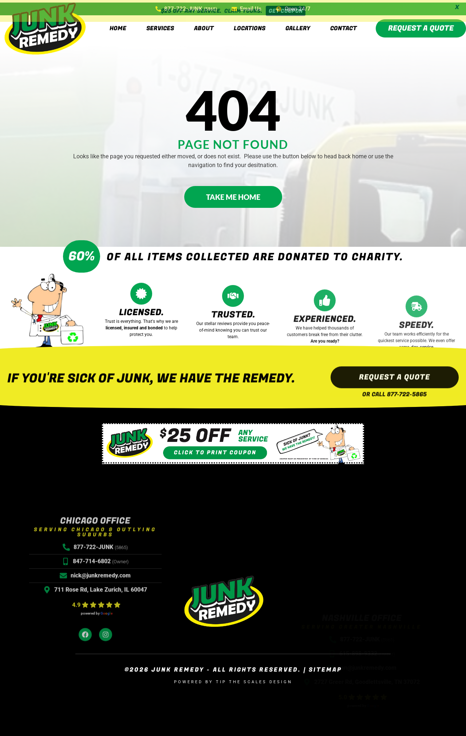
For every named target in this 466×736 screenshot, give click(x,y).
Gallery (297, 25)
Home (118, 25)
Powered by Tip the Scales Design (233, 679)
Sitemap (325, 667)
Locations (249, 25)
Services (160, 25)
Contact (343, 25)
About (204, 25)
